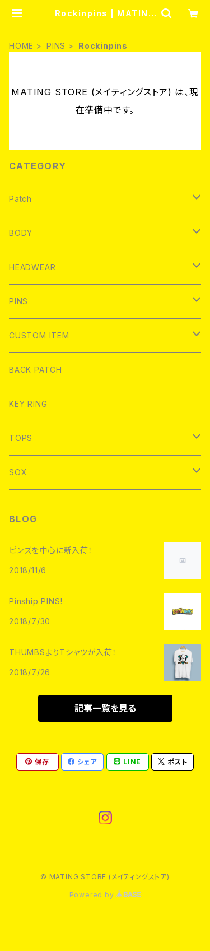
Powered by (105, 894)
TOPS (20, 438)
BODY (20, 233)
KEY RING (28, 404)
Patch (20, 198)
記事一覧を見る (105, 708)
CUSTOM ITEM (39, 335)
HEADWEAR (32, 267)
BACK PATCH (35, 369)
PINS (56, 45)
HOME (21, 45)
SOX (18, 472)
